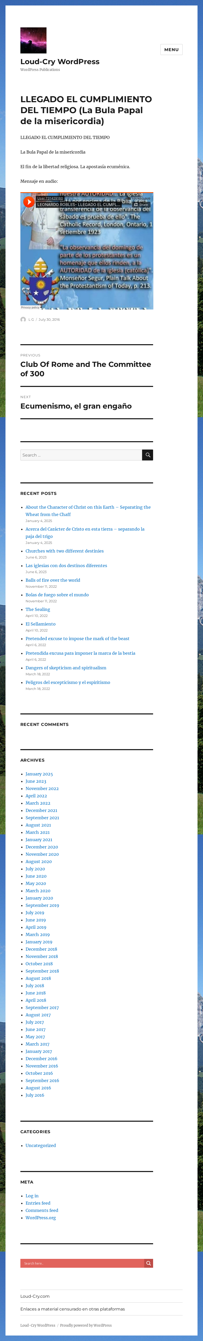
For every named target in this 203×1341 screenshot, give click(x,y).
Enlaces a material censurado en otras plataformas (72, 1309)
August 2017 (38, 1014)
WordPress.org (41, 1217)
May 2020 (36, 883)
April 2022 (36, 795)
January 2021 (39, 839)
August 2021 (38, 825)
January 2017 (39, 1051)
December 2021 (41, 810)
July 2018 (35, 985)
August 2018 (38, 978)
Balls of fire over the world (53, 580)
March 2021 (38, 832)
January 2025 (39, 773)
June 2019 (36, 920)
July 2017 (35, 1022)
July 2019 (35, 912)
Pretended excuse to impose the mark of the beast (78, 638)
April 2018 (36, 1000)
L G (31, 319)
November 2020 (42, 854)
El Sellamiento (41, 624)
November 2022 (42, 788)
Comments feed (42, 1210)
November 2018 (42, 956)
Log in (32, 1195)
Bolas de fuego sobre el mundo (57, 594)
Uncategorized (41, 1145)
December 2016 (41, 1058)
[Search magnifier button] (148, 1263)
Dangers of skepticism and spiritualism (66, 667)
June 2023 (36, 781)
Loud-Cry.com (35, 1296)
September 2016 (42, 1080)
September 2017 (42, 1007)
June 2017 (35, 1029)
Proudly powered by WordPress (86, 1325)
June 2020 (36, 876)
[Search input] (83, 1263)
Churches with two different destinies (65, 551)
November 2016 (42, 1066)
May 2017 (35, 1036)
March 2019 (38, 934)
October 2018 (39, 963)
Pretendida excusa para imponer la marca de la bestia (80, 653)
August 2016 (38, 1087)
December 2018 (41, 949)
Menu (171, 49)
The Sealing (38, 609)
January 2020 (39, 898)
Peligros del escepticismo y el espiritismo (68, 682)
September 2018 (42, 971)
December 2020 (42, 846)
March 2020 (38, 890)
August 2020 (39, 861)
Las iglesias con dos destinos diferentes (66, 565)
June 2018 (36, 993)
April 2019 (36, 927)
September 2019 (42, 905)
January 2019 (39, 941)
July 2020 (35, 868)
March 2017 (37, 1044)
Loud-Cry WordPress (60, 61)
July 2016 (35, 1095)
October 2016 (39, 1073)
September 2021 (42, 817)
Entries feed (38, 1203)
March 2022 (38, 803)
